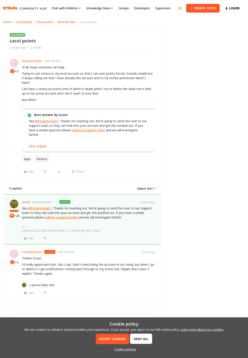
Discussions (44, 22)
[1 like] (38, 285)
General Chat (66, 22)
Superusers (163, 8)
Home (7, 22)
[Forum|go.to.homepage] (24, 8)
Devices (41, 159)
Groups (124, 8)
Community (24, 22)
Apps (27, 159)
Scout (26, 202)
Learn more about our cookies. (202, 329)
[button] (203, 8)
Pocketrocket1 (32, 61)
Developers (142, 8)
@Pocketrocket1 (47, 121)
